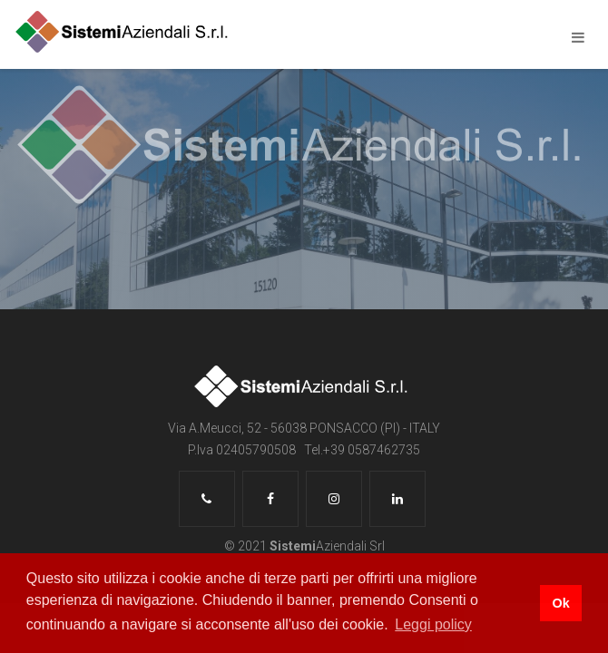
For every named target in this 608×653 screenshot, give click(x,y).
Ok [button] (560, 603)
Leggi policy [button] (433, 624)
